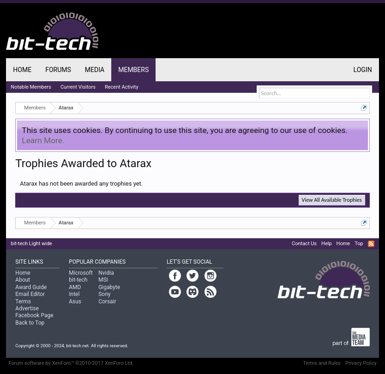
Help (326, 244)
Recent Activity (121, 87)
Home (22, 69)
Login (363, 69)
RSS (371, 244)
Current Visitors (78, 87)
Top (359, 244)
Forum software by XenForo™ (70, 363)
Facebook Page (34, 315)
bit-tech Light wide (31, 244)
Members (133, 69)
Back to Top (29, 323)
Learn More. (43, 140)
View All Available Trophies (332, 200)
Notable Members (31, 87)
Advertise (26, 308)
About (22, 280)
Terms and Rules (322, 363)
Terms (23, 301)
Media (94, 69)
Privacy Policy (361, 363)
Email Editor (30, 294)
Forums (58, 69)
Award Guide (31, 287)
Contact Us (304, 244)
